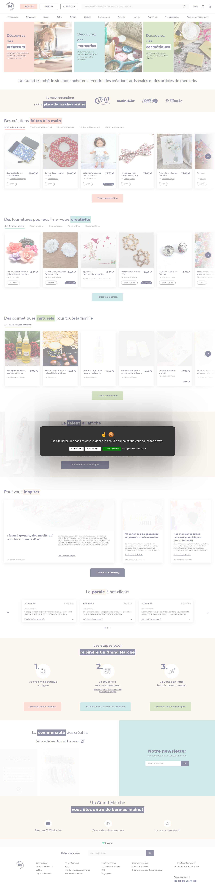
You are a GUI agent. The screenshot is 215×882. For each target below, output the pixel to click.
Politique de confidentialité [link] (134, 448)
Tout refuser (76, 448)
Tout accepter (111, 448)
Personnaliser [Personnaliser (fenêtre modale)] (93, 448)
